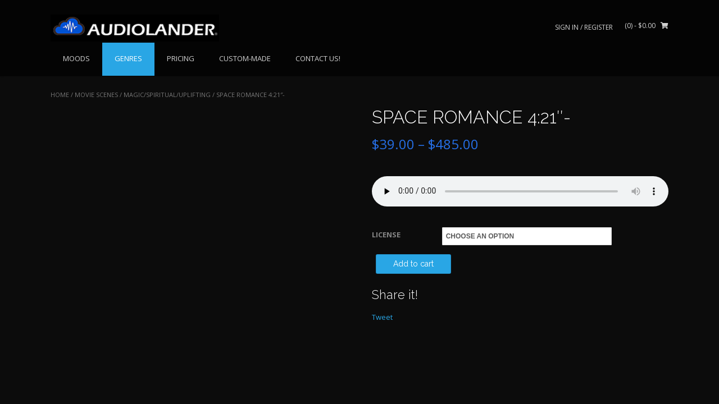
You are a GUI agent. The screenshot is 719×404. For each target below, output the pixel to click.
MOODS (76, 58)
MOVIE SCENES (96, 94)
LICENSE (386, 234)
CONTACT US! (317, 58)
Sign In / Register (584, 27)
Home (60, 94)
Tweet (382, 317)
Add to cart (413, 263)
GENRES (128, 58)
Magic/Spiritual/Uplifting (167, 94)
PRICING (180, 58)
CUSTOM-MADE (245, 58)
